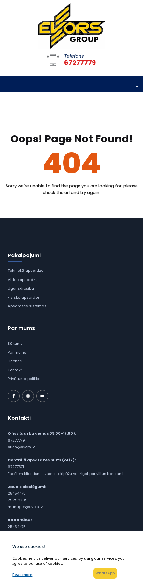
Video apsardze (22, 279)
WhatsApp (105, 573)
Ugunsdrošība (21, 288)
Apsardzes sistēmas (27, 306)
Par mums (17, 352)
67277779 (16, 440)
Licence (15, 361)
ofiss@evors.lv (21, 446)
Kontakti (15, 370)
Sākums (15, 343)
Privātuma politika (24, 378)
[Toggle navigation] (137, 84)
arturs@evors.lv (22, 533)
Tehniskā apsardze (25, 270)
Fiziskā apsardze (23, 297)
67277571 (16, 466)
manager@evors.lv (25, 506)
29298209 (18, 500)
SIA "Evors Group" (56, 565)
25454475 (17, 493)
